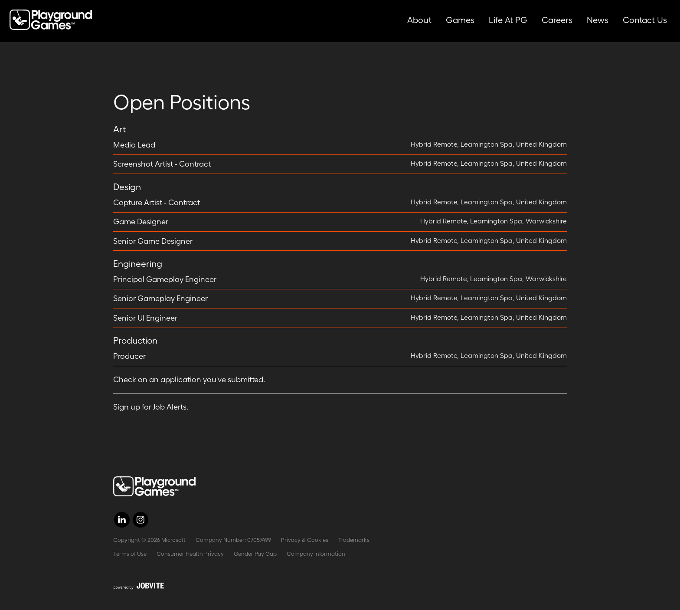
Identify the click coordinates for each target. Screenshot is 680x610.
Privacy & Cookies (304, 540)
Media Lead (134, 145)
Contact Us (645, 20)
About (419, 20)
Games (460, 20)
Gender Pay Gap (255, 554)
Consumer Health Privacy (190, 554)
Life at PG (508, 20)
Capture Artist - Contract (156, 202)
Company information (316, 554)
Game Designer (140, 221)
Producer (129, 356)
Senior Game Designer (153, 241)
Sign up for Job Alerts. (150, 407)
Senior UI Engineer (145, 318)
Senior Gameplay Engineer (160, 298)
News (597, 20)
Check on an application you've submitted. (189, 379)
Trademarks (353, 540)
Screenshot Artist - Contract (162, 164)
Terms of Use (130, 554)
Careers (557, 20)
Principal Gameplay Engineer (164, 279)
